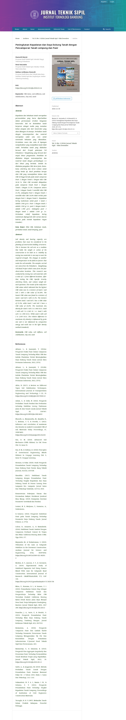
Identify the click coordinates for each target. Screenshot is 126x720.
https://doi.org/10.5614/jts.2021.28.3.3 (32, 608)
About (25, 29)
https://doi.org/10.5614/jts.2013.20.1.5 (28, 662)
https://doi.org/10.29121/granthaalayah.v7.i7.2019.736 (34, 582)
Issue (32, 29)
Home (17, 29)
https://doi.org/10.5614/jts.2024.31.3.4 (28, 88)
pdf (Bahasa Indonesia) (62, 98)
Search (108, 29)
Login (112, 2)
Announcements (44, 29)
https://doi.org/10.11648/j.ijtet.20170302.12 (30, 396)
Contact (87, 29)
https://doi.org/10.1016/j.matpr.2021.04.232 (30, 435)
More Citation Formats (60, 133)
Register (103, 2)
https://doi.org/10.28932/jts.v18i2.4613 (28, 414)
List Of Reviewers (74, 29)
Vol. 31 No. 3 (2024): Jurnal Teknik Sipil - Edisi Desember (50, 38)
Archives (26, 38)
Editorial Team (59, 29)
